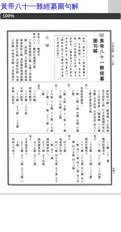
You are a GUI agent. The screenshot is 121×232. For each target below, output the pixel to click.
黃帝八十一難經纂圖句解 (40, 6)
